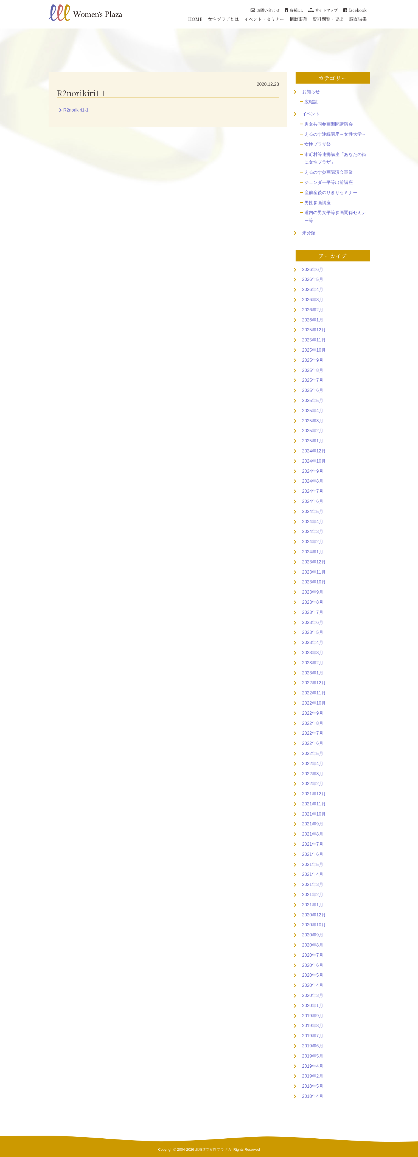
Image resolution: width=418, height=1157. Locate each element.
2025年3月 (312, 420)
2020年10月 (314, 924)
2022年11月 (314, 693)
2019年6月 (312, 1046)
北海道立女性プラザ (211, 1149)
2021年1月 (312, 904)
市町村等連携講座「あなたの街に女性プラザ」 (335, 158)
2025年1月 (312, 440)
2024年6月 (312, 501)
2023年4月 (312, 642)
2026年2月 (312, 309)
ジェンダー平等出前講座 (328, 182)
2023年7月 (312, 612)
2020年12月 (314, 915)
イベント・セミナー (264, 19)
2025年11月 (314, 340)
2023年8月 (312, 602)
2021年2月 (312, 894)
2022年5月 (312, 753)
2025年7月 (312, 380)
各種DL (294, 10)
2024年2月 (312, 541)
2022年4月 (312, 763)
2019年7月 (312, 1035)
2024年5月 (312, 511)
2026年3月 (312, 299)
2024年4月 (312, 521)
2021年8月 (312, 834)
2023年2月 (312, 662)
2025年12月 (314, 329)
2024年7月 (312, 491)
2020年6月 (312, 965)
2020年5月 (312, 975)
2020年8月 (312, 945)
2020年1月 (312, 1005)
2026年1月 (312, 320)
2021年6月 (312, 854)
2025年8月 (312, 370)
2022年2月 (312, 783)
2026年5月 (312, 279)
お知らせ (311, 91)
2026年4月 (312, 289)
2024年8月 (312, 481)
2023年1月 (312, 673)
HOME (195, 19)
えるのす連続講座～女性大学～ (335, 134)
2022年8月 (312, 723)
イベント (311, 114)
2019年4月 (312, 1066)
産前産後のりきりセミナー (330, 192)
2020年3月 (312, 995)
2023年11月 (314, 572)
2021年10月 (314, 814)
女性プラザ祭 (317, 144)
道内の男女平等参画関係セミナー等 (335, 216)
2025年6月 (312, 390)
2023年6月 (312, 622)
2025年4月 (312, 410)
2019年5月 (312, 1056)
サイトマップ (323, 10)
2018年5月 (312, 1086)
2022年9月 (312, 713)
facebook (355, 10)
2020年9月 (312, 935)
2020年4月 (312, 985)
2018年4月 (312, 1096)
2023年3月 (312, 652)
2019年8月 (312, 1025)
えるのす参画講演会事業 (328, 172)
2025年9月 (312, 360)
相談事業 (298, 19)
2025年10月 (314, 350)
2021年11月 (314, 804)
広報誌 (311, 101)
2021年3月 (312, 884)
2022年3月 (312, 773)
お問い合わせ (265, 10)
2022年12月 (314, 682)
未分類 (308, 232)
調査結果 (358, 19)
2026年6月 (312, 269)
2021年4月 (312, 874)
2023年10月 (314, 582)
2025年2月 (312, 430)
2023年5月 (312, 632)
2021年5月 (312, 864)
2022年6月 (312, 743)
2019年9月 (312, 1015)
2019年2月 (312, 1076)
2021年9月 (312, 824)
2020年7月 (312, 955)
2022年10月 (314, 703)
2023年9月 (312, 592)
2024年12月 (314, 451)
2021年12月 (314, 793)
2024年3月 (312, 531)
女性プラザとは (223, 19)
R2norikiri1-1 (76, 110)
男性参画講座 (317, 202)
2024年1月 (312, 551)
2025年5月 (312, 400)
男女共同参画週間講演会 (328, 124)
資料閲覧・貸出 (328, 19)
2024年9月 (312, 471)
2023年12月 (314, 562)
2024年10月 (314, 461)
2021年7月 (312, 844)
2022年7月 (312, 733)
